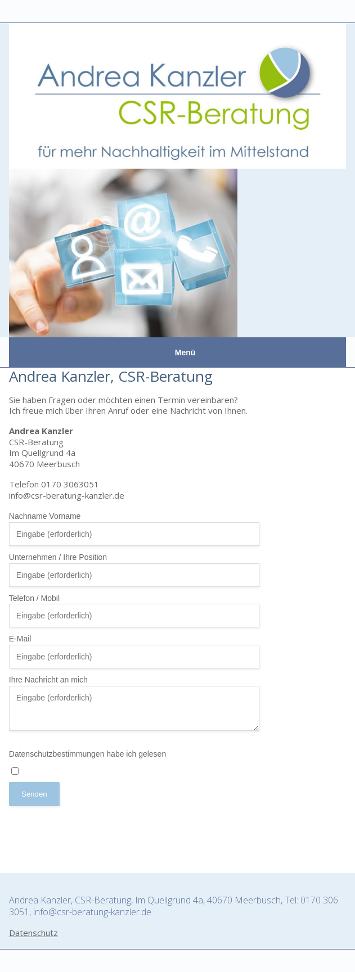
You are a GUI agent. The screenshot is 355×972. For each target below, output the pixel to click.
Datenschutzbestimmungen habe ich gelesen (87, 762)
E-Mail (134, 651)
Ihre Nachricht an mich (48, 679)
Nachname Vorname (134, 529)
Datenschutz (33, 932)
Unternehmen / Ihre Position (134, 570)
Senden (34, 794)
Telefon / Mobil (34, 598)
